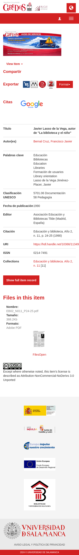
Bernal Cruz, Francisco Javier (52, 141)
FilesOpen (39, 354)
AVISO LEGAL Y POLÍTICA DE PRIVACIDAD (39, 544)
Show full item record (21, 280)
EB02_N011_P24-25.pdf (22, 311)
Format (64, 84)
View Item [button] (14, 64)
